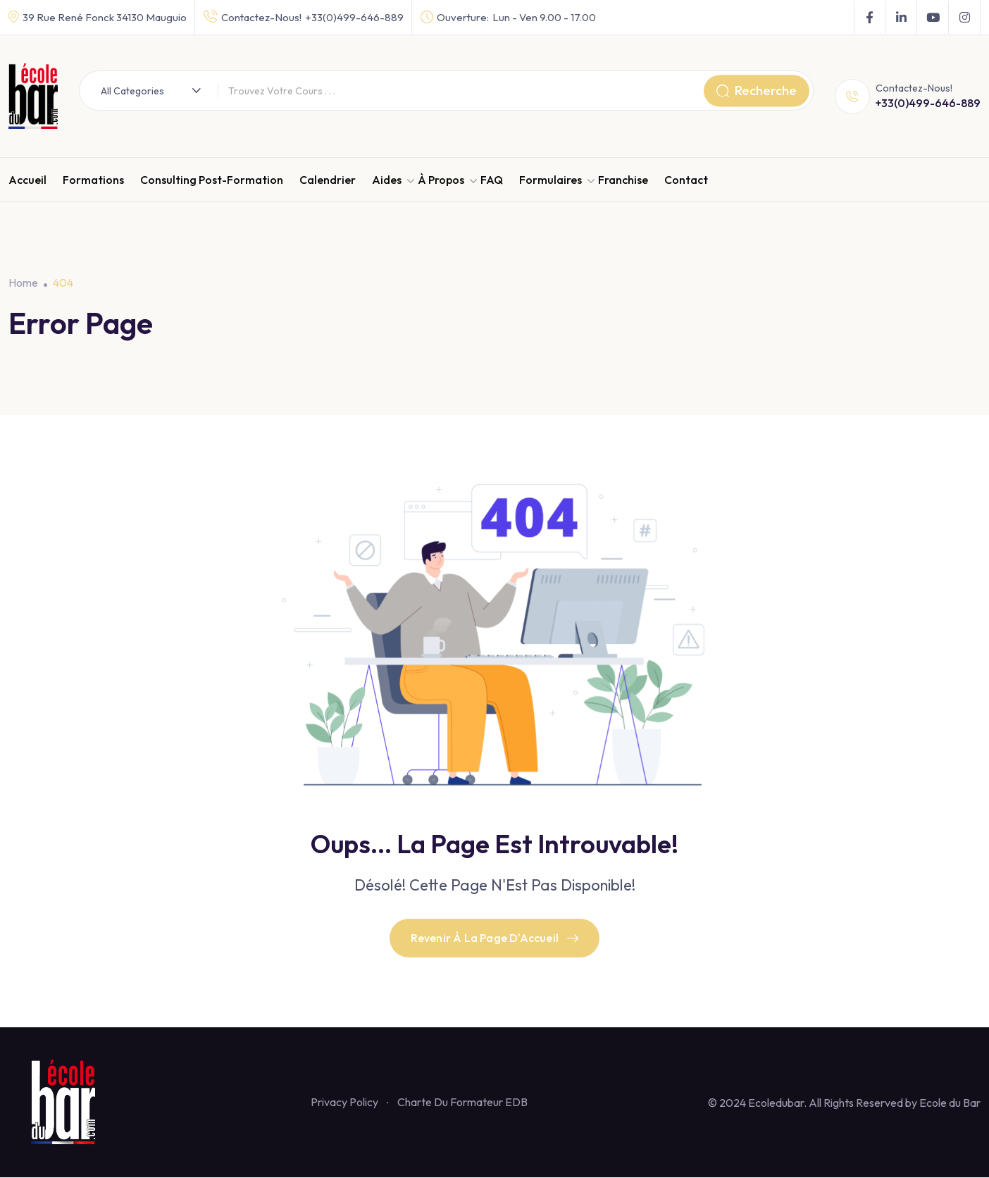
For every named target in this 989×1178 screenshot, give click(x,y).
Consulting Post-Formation (211, 180)
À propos (441, 180)
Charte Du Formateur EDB (462, 1103)
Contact (686, 180)
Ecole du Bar (950, 1103)
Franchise (623, 180)
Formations (93, 180)
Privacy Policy (344, 1103)
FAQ (491, 180)
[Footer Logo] (69, 1102)
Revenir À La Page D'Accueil (495, 938)
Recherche (756, 90)
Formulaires (550, 180)
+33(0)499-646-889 (354, 17)
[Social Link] (869, 18)
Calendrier (327, 180)
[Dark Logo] (33, 96)
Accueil (27, 180)
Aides (387, 180)
